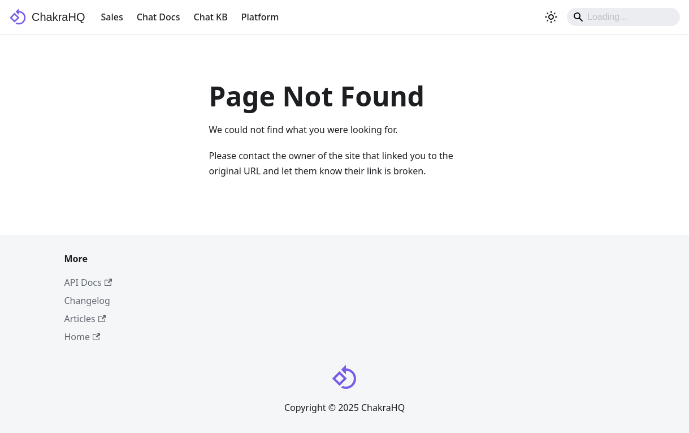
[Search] (623, 17)
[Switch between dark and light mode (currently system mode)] (551, 17)
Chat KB (210, 17)
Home (82, 337)
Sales (112, 17)
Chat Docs (158, 17)
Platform (260, 17)
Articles (85, 318)
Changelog (87, 300)
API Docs (88, 282)
